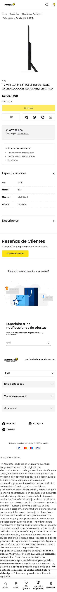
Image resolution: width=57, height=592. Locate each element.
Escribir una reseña (15, 253)
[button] (47, 5)
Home (4, 14)
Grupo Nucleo (23, 133)
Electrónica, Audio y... (31, 14)
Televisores (8, 18)
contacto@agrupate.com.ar (40, 359)
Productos (14, 14)
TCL (4, 81)
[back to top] (53, 565)
